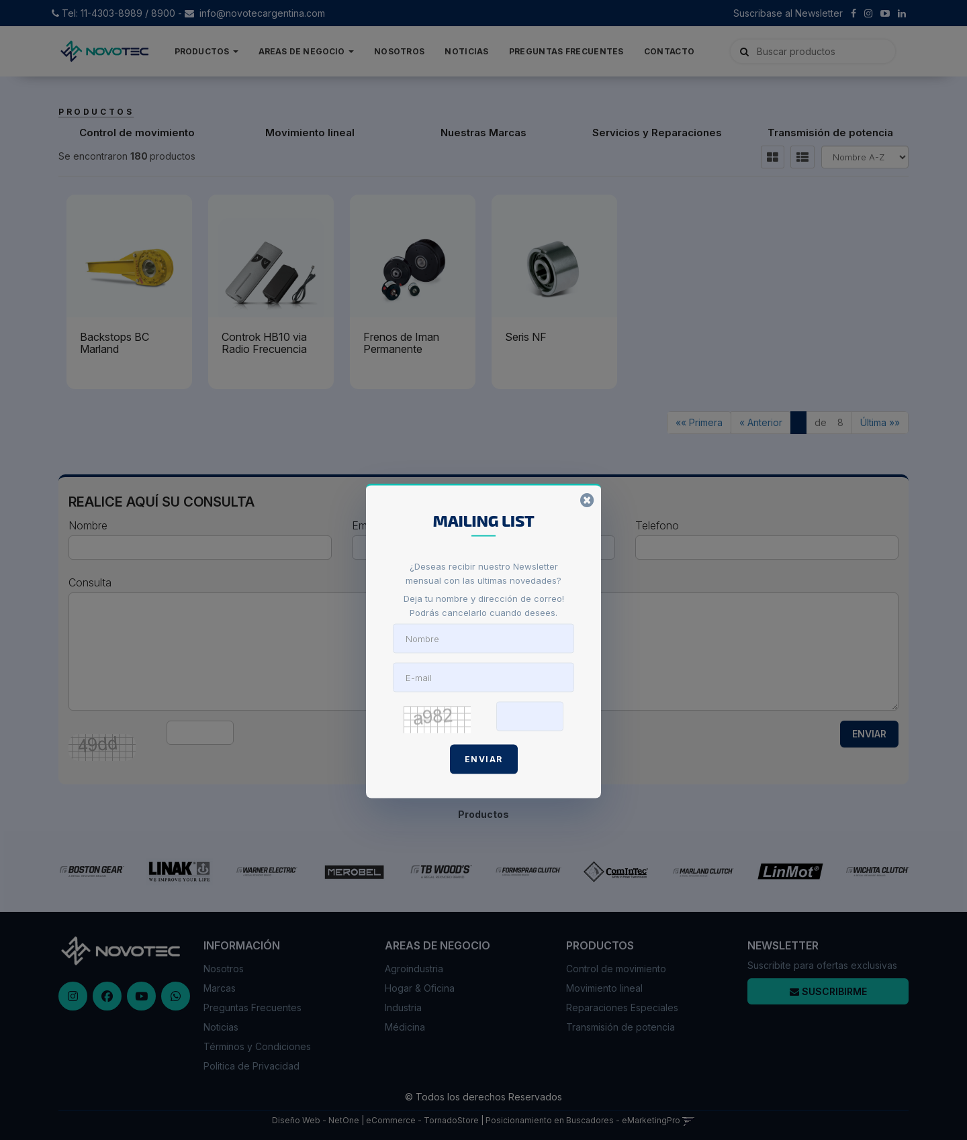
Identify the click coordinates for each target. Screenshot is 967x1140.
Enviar (484, 759)
